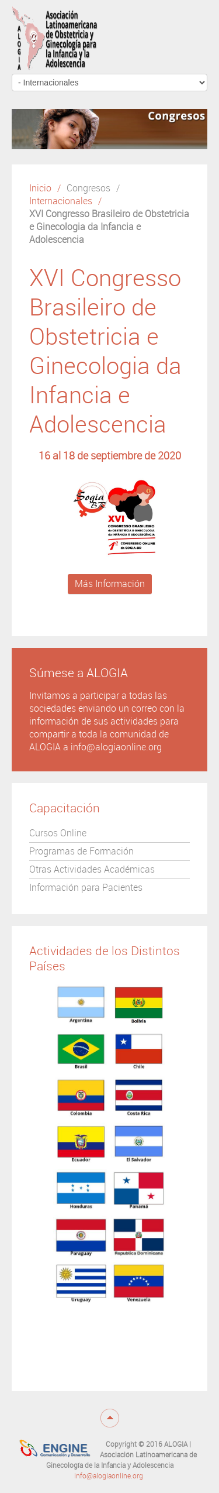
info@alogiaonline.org (108, 1476)
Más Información (110, 583)
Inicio (40, 188)
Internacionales (60, 201)
